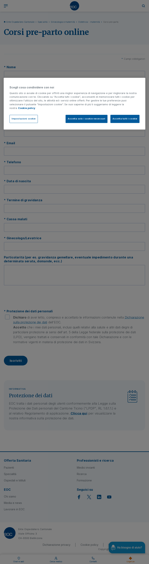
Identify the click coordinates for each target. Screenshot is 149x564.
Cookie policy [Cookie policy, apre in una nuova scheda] (26, 108)
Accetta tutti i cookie (125, 118)
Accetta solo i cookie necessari (86, 118)
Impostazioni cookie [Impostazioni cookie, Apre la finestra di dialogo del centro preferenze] (24, 118)
